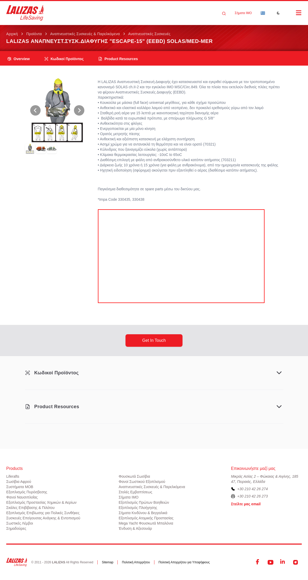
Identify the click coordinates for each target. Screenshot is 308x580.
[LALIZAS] (25, 13)
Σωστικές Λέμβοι (19, 523)
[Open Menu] (293, 13)
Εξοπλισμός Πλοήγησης (138, 508)
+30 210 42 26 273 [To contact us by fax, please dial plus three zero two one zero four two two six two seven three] (252, 496)
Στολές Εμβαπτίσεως (135, 492)
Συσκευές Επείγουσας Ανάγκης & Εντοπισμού (43, 518)
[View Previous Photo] (35, 110)
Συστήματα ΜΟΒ (19, 487)
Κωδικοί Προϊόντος (64, 59)
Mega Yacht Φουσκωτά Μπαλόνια (146, 523)
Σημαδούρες (16, 528)
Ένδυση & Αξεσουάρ (135, 528)
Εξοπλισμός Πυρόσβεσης (26, 492)
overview (18, 59)
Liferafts (12, 476)
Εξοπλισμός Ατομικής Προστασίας (146, 518)
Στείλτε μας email (246, 504)
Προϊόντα (34, 34)
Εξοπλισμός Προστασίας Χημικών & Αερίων (41, 502)
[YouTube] (270, 562)
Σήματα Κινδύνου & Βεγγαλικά (143, 513)
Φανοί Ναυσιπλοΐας (22, 497)
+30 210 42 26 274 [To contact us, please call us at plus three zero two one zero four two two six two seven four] (252, 489)
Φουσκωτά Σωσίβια (134, 476)
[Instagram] (295, 562)
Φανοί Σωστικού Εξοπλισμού (142, 482)
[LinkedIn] (283, 562)
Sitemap (107, 562)
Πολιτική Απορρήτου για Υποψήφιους (184, 562)
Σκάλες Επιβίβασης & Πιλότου (30, 508)
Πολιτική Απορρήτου (136, 562)
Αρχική (12, 34)
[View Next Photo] (79, 110)
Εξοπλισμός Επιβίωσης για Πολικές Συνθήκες (43, 513)
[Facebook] (258, 562)
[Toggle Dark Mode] (278, 13)
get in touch (154, 340)
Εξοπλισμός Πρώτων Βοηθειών (144, 502)
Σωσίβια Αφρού (18, 482)
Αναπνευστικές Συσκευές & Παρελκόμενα (85, 34)
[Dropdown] (262, 13)
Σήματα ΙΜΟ (243, 13)
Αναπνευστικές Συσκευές (149, 34)
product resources (118, 59)
